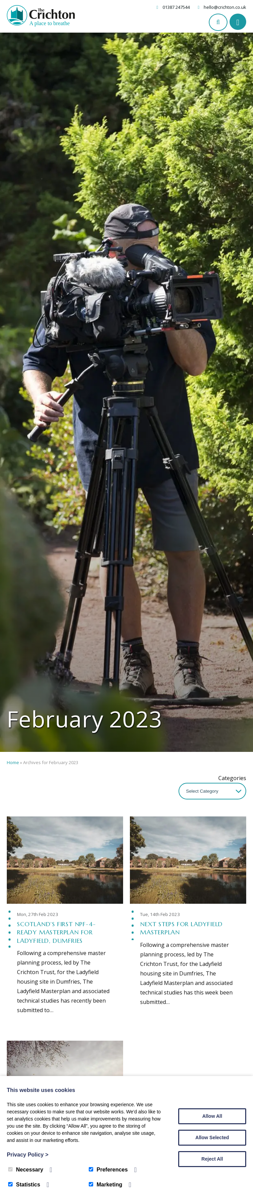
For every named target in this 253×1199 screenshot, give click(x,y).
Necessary (25, 1169)
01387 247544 (176, 7)
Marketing (105, 1184)
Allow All (212, 1116)
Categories (232, 778)
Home (13, 762)
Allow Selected (212, 1137)
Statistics (24, 1184)
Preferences (108, 1169)
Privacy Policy (27, 1155)
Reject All (212, 1159)
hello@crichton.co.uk (225, 7)
